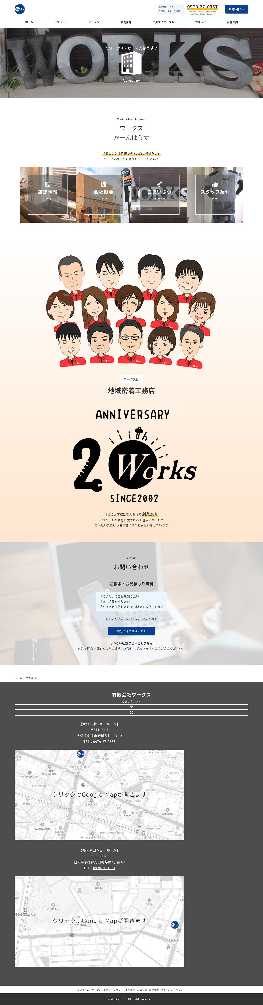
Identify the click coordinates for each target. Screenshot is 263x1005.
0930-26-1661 (104, 867)
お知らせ (142, 989)
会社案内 (154, 989)
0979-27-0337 (202, 6)
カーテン (97, 989)
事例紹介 (130, 989)
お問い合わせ (237, 9)
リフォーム (83, 989)
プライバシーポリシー (173, 989)
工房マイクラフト (113, 989)
